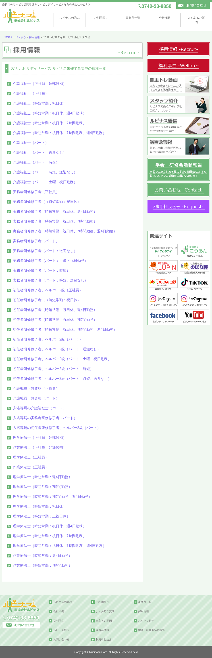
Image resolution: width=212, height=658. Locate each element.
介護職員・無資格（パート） (36, 398)
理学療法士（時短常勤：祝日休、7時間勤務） (49, 536)
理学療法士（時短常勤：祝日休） (40, 506)
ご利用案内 (101, 17)
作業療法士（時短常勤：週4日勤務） (42, 555)
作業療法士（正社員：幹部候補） (40, 447)
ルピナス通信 (61, 630)
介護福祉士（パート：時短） (36, 162)
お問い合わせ (61, 639)
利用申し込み (104, 639)
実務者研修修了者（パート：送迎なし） (45, 251)
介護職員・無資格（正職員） (36, 388)
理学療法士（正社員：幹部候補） (40, 437)
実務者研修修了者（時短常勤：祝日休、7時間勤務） (55, 221)
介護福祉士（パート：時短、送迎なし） (45, 172)
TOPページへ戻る (15, 37)
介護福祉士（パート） (31, 143)
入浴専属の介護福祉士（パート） (40, 408)
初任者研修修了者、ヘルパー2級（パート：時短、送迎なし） (62, 379)
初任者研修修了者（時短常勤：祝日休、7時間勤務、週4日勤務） (65, 329)
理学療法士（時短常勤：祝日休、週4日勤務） (49, 526)
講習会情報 (102, 630)
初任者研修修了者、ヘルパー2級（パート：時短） (53, 369)
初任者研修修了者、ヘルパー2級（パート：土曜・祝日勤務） (62, 359)
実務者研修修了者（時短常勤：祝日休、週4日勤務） (55, 211)
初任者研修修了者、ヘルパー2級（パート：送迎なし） (57, 349)
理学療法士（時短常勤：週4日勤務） (42, 477)
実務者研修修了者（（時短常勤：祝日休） (47, 202)
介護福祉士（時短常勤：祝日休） (40, 103)
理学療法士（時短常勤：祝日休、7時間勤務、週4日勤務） (59, 546)
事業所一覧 (133, 17)
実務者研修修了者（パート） (36, 241)
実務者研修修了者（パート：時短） (41, 270)
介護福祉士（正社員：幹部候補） (40, 84)
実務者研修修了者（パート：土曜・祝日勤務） (50, 261)
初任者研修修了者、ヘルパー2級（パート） (48, 339)
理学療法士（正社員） (31, 457)
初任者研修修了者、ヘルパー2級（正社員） (48, 290)
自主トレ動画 (104, 620)
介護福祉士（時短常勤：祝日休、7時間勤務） (49, 123)
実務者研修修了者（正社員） (36, 192)
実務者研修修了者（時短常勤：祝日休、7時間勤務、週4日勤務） (65, 231)
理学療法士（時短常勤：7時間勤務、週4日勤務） (52, 496)
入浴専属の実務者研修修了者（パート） (45, 418)
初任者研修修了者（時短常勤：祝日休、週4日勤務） (55, 310)
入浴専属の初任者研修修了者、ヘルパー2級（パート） (57, 428)
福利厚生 (58, 620)
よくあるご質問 (105, 611)
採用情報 (34, 37)
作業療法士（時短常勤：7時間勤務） (42, 565)
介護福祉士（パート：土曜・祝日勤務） (45, 182)
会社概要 (164, 17)
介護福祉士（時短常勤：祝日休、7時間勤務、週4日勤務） (59, 133)
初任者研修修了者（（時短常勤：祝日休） (47, 300)
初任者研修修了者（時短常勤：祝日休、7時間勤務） (55, 320)
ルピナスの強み (69, 17)
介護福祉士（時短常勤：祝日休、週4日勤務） (49, 113)
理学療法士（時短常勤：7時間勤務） (42, 487)
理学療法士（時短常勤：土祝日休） (41, 516)
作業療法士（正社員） (31, 467)
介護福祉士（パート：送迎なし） (40, 152)
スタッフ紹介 (146, 620)
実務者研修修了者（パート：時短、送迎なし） (50, 280)
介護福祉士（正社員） (31, 93)
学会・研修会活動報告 (151, 630)
